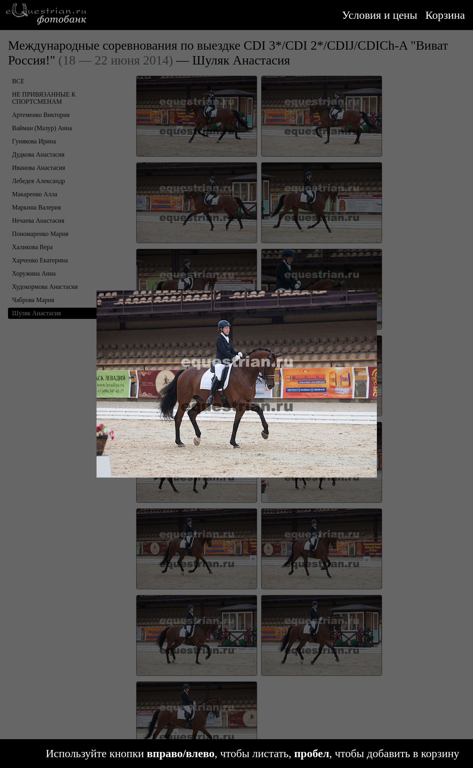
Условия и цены (379, 15)
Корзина (445, 15)
